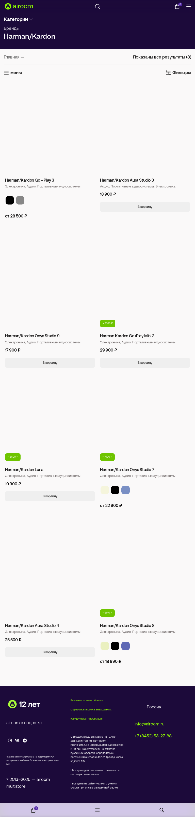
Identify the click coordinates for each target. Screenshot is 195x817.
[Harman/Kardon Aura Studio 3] (145, 128)
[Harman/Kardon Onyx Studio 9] (50, 284)
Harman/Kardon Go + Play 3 (29, 181)
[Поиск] (97, 6)
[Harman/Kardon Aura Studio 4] (50, 574)
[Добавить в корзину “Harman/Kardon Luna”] (50, 496)
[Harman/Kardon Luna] (50, 418)
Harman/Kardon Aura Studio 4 (32, 626)
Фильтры (181, 73)
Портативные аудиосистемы (58, 186)
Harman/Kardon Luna (24, 470)
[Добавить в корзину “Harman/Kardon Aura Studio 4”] (50, 652)
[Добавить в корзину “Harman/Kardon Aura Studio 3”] (145, 207)
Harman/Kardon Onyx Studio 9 (32, 336)
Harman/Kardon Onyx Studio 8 (127, 626)
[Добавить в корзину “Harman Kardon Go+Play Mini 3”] (145, 363)
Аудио (31, 186)
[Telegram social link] (25, 741)
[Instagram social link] (9, 741)
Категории (16, 19)
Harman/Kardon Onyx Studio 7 (127, 470)
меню (16, 73)
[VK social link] (17, 741)
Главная (12, 57)
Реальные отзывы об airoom (87, 700)
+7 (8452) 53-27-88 (153, 736)
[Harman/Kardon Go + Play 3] (50, 128)
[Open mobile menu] (189, 6)
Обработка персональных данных (91, 709)
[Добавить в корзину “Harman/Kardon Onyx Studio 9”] (50, 363)
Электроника (15, 186)
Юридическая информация (87, 719)
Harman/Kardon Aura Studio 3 (127, 181)
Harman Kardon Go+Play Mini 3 (127, 336)
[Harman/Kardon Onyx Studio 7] (145, 418)
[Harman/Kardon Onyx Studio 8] (145, 574)
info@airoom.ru (149, 724)
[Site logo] (19, 6)
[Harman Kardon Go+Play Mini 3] (145, 284)
